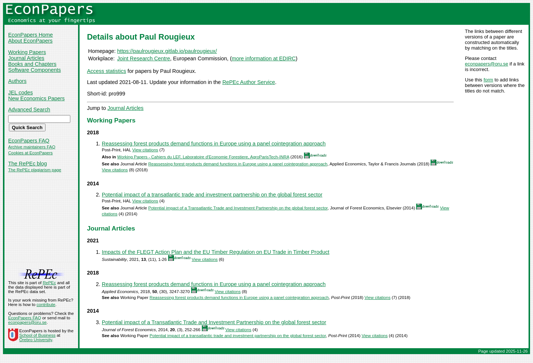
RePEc (49, 282)
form (488, 80)
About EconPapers (30, 41)
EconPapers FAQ (28, 141)
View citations (145, 150)
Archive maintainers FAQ (31, 147)
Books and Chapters (32, 64)
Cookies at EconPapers (30, 153)
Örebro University (35, 339)
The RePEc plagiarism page (34, 170)
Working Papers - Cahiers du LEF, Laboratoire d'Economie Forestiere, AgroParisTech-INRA (203, 157)
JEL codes (20, 92)
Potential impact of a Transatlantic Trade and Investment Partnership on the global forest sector (238, 208)
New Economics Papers (36, 98)
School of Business (37, 335)
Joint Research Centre (143, 58)
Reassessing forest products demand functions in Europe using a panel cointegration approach (214, 144)
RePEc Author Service (248, 82)
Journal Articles (26, 58)
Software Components (34, 70)
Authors (17, 81)
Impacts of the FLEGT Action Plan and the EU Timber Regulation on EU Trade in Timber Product (215, 252)
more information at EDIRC (264, 58)
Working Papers (27, 52)
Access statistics (106, 71)
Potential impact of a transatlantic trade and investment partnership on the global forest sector (212, 195)
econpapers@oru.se (486, 64)
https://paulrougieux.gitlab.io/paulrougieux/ (167, 51)
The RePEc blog (27, 164)
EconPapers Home (30, 35)
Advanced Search (29, 109)
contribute (46, 304)
